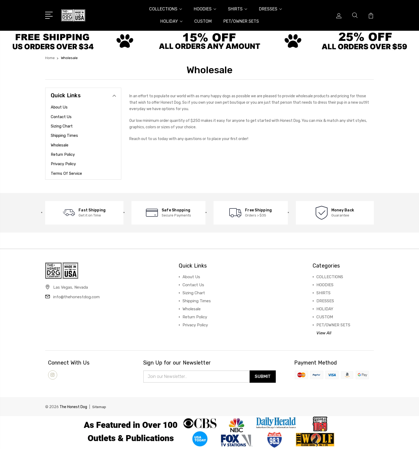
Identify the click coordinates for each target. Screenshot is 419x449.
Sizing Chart (62, 126)
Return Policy (63, 154)
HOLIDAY (171, 21)
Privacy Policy (63, 163)
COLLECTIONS (165, 8)
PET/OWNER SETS (241, 21)
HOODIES (205, 8)
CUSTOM (203, 21)
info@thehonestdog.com (76, 298)
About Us (59, 107)
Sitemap (99, 407)
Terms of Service (66, 173)
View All (323, 333)
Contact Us (61, 116)
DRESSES (270, 8)
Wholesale (60, 145)
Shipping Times (65, 135)
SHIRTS (237, 8)
